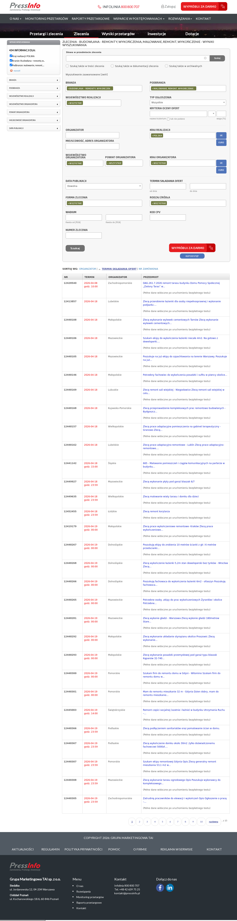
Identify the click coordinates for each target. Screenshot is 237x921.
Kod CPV (155, 212)
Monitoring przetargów (46, 18)
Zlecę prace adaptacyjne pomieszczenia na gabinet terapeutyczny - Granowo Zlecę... (182, 428)
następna (213, 821)
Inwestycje (157, 33)
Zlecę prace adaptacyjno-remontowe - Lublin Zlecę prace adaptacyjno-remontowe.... (183, 447)
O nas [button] (15, 18)
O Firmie (140, 849)
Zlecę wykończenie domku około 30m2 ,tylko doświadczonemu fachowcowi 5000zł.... (179, 745)
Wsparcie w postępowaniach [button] (138, 18)
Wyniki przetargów (118, 33)
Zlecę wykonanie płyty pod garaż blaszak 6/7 (168, 481)
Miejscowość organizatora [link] (22, 120)
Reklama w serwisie (176, 849)
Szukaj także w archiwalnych (183, 66)
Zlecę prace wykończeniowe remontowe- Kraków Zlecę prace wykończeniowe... (178, 528)
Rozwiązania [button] (180, 18)
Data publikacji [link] (16, 128)
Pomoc (114, 849)
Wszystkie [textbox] (157, 102)
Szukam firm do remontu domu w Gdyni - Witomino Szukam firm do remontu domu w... (181, 675)
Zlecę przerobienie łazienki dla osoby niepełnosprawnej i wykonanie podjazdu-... (182, 303)
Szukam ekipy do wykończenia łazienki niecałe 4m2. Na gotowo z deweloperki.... (180, 340)
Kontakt (203, 18)
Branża (71, 82)
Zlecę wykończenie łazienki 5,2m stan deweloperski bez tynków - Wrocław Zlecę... (185, 565)
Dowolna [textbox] (72, 186)
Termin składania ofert (119, 269)
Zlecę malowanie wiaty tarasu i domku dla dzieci (171, 496)
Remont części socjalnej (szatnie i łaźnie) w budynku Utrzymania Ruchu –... (184, 712)
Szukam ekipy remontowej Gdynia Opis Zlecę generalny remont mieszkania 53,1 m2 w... (179, 763)
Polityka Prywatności (83, 849)
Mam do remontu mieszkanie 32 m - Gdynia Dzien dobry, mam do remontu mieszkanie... (180, 693)
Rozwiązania (83, 891)
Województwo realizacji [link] (21, 96)
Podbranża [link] (14, 88)
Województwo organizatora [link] (23, 104)
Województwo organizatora (76, 156)
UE (221, 135)
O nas (79, 886)
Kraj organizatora (163, 157)
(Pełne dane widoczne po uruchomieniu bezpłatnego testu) (176, 293)
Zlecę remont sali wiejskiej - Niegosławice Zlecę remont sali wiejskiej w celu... (183, 391)
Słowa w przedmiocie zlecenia (83, 52)
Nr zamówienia (148, 269)
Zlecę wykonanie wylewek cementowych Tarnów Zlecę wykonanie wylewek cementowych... (180, 321)
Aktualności (23, 849)
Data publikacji (76, 181)
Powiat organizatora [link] (19, 112)
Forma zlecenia (76, 197)
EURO (221, 142)
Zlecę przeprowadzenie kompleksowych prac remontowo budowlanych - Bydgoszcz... (184, 410)
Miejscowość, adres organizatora (90, 141)
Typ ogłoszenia (160, 97)
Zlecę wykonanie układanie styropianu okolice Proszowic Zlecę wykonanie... (179, 638)
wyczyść (17, 70)
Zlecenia (81, 33)
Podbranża (157, 82)
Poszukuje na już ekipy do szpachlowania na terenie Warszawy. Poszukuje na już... (185, 358)
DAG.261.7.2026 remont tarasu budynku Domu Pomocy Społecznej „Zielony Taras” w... (181, 285)
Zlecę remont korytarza (156, 511)
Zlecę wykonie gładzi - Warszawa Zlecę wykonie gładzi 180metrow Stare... (181, 620)
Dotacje (192, 33)
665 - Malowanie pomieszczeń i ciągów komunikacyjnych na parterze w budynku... (184, 465)
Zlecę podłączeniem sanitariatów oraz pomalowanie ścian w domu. (181, 728)
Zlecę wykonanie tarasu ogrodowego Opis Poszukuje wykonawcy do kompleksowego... (181, 782)
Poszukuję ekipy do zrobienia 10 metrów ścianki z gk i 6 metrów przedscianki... (179, 546)
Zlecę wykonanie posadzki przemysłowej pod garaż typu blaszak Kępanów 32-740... (180, 657)
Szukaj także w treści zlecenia (85, 66)
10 (201, 821)
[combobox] (104, 88)
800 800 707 (130, 7)
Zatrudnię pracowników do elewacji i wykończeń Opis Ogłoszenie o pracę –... (185, 800)
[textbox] (115, 88)
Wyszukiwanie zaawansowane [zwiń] (87, 74)
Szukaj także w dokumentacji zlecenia (134, 66)
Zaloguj (168, 6)
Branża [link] (12, 80)
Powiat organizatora (120, 157)
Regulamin (50, 849)
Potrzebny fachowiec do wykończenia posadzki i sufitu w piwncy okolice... (185, 375)
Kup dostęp (192, 256)
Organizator (75, 130)
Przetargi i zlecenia (46, 33)
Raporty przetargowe (91, 18)
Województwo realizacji (83, 97)
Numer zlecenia (77, 230)
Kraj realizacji (160, 130)
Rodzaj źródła (160, 197)
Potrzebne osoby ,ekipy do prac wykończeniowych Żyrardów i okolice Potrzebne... (182, 602)
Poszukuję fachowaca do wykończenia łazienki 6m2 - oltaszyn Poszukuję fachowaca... (184, 583)
